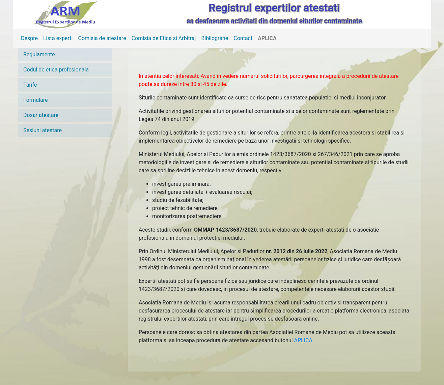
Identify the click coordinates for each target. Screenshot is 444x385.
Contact (242, 38)
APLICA (267, 38)
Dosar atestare (40, 115)
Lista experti (58, 38)
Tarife (30, 85)
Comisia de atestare (102, 38)
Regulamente (39, 54)
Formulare (35, 100)
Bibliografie (214, 38)
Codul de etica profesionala (56, 69)
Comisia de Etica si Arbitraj (164, 38)
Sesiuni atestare (42, 130)
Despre (29, 38)
